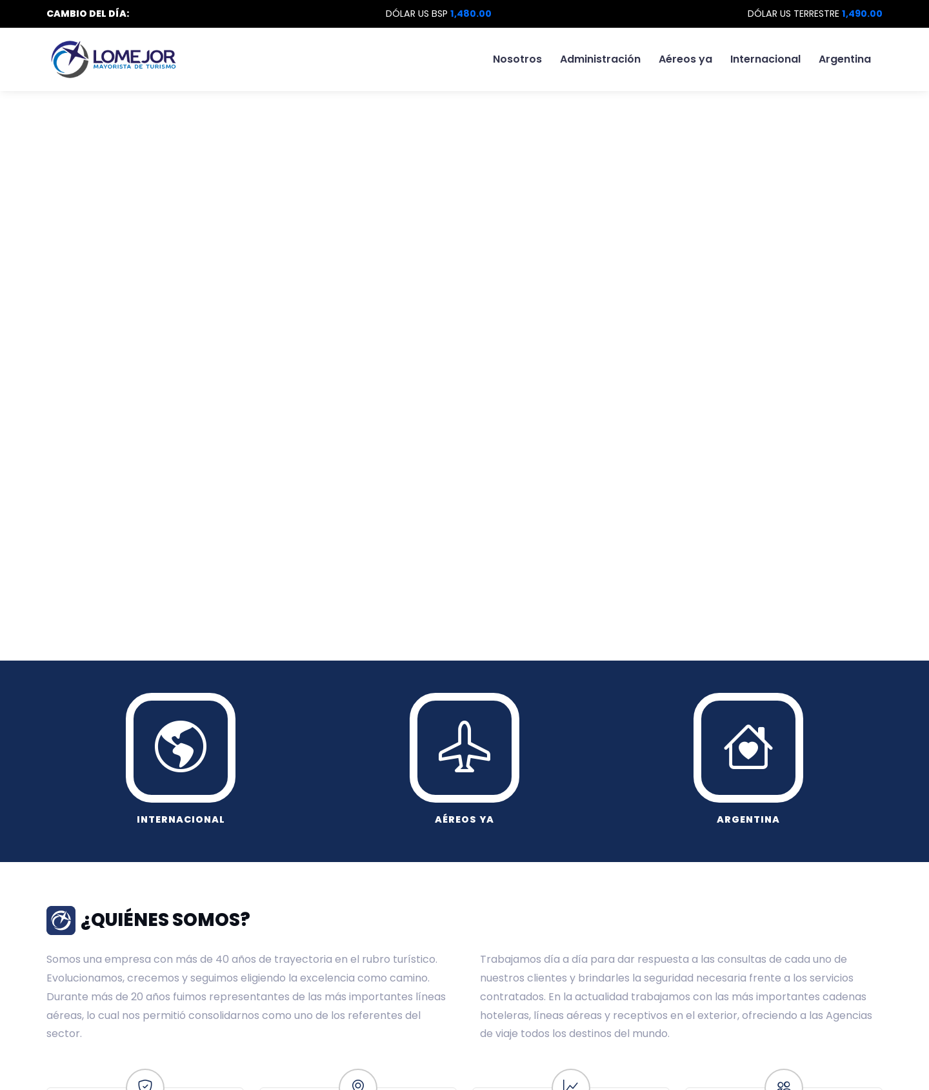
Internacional (765, 59)
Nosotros (517, 59)
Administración (600, 59)
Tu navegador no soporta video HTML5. (464, 274)
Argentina (845, 59)
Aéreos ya (685, 59)
